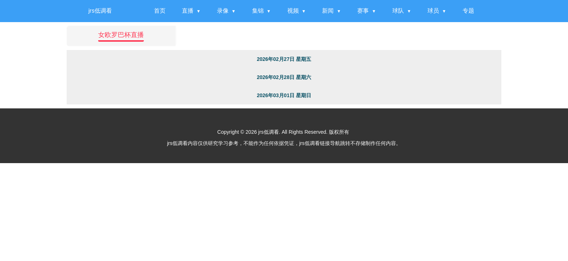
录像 (223, 11)
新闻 (328, 11)
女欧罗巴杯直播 (121, 34)
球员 (433, 11)
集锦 (258, 11)
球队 (398, 11)
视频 (293, 11)
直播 (187, 11)
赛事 (363, 11)
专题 (468, 11)
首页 (160, 11)
